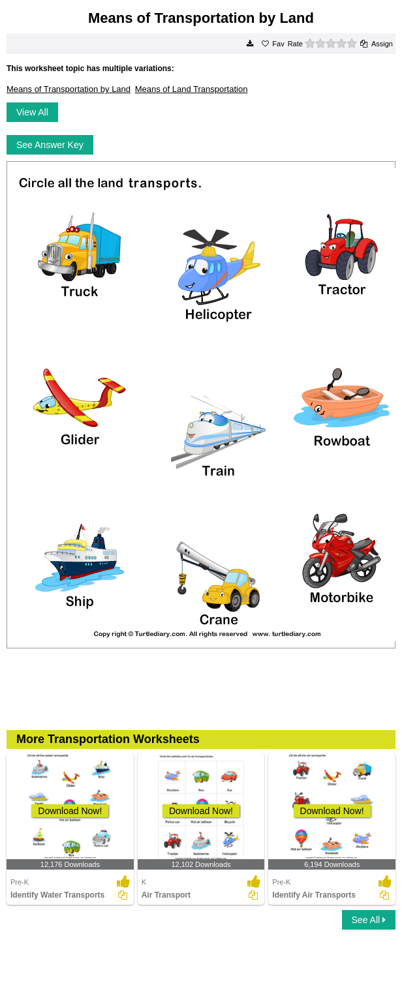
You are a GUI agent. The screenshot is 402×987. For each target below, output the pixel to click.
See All (369, 920)
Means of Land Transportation (191, 89)
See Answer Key (50, 145)
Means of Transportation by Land (69, 89)
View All (32, 112)
